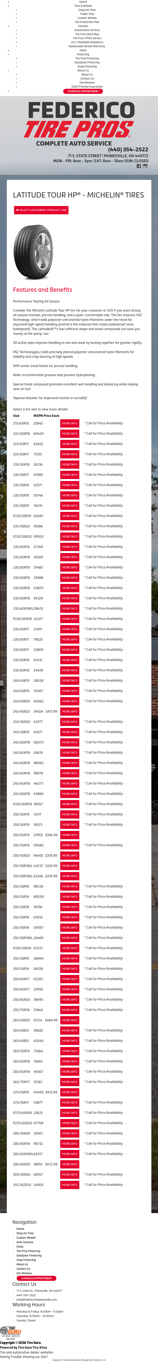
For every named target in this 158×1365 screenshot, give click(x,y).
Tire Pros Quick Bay (87, 34)
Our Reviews (87, 82)
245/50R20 (21, 722)
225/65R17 (21, 444)
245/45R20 (21, 701)
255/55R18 (21, 886)
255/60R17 (21, 979)
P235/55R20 (22, 536)
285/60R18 (21, 1143)
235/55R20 (21, 526)
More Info (69, 423)
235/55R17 (21, 475)
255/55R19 (21, 958)
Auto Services (24, 1242)
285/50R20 (21, 1133)
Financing (83, 54)
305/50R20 (22, 1174)
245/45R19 (21, 680)
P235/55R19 (22, 516)
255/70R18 (21, 1010)
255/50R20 (21, 855)
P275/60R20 (22, 1123)
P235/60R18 (22, 619)
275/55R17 (21, 1102)
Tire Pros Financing (87, 58)
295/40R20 (21, 1164)
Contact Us (87, 78)
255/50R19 (21, 814)
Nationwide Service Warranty (87, 46)
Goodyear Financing (87, 62)
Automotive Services (87, 30)
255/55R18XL (23, 876)
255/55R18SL (23, 866)
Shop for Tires (87, 10)
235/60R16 (21, 547)
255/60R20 (21, 999)
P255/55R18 (22, 948)
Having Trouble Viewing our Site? (24, 1357)
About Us (83, 70)
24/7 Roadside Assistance (87, 42)
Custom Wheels (87, 18)
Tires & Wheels (83, 5)
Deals (83, 50)
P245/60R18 (22, 804)
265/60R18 (21, 1061)
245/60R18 (21, 742)
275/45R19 (21, 1092)
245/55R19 (21, 732)
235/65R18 (21, 660)
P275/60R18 (22, 1113)
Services (83, 26)
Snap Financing (87, 66)
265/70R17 (21, 1082)
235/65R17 (21, 629)
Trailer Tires (87, 14)
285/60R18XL (23, 1154)
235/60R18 (21, 557)
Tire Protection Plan (87, 22)
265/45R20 (21, 1020)
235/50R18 (21, 464)
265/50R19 (21, 1051)
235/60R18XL (23, 608)
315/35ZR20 (22, 1185)
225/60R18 (21, 433)
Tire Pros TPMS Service (87, 38)
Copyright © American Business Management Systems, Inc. (79, 1360)
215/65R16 (21, 423)
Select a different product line (41, 210)
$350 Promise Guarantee (87, 86)
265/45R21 (21, 1030)
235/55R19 (21, 485)
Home (83, 1)
